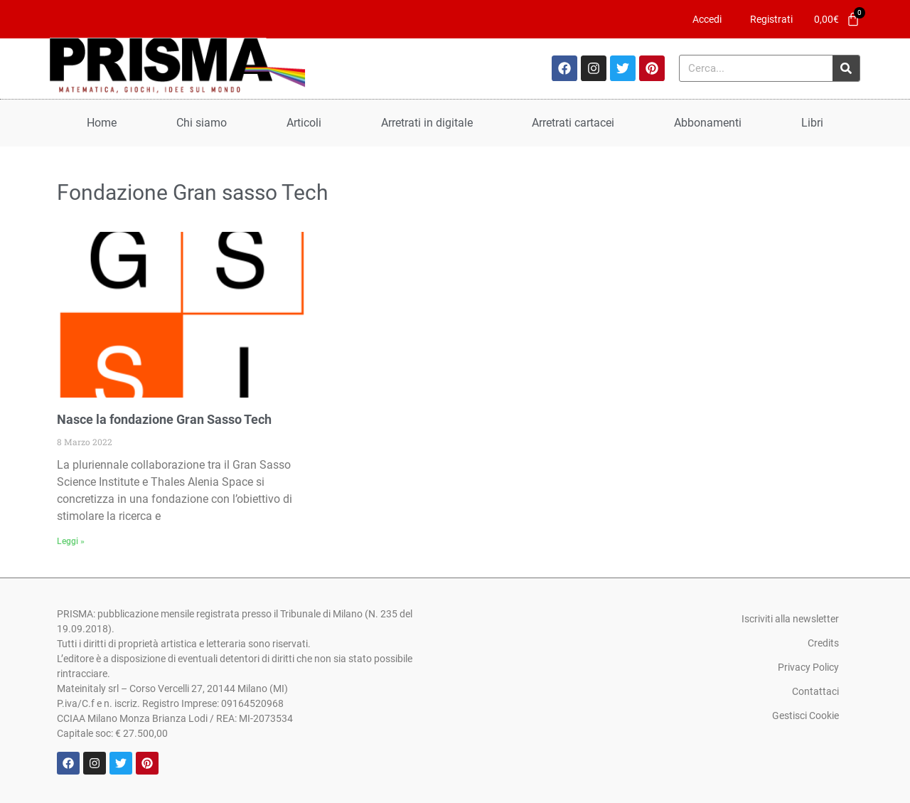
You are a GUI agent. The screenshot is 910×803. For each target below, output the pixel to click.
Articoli (304, 122)
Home (102, 122)
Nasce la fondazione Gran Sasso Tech (164, 419)
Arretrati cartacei (573, 122)
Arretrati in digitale (427, 122)
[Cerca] (846, 68)
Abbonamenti (708, 122)
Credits (823, 643)
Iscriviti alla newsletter (790, 618)
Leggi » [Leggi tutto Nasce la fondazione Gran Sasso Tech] (71, 541)
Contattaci (815, 691)
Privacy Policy (808, 667)
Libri (812, 122)
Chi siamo (201, 122)
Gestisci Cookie (805, 715)
